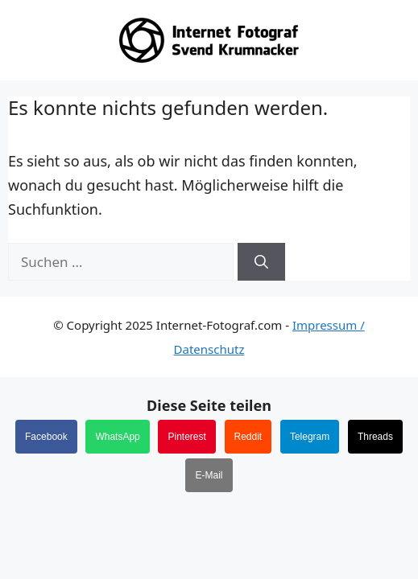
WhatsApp (117, 436)
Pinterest (186, 436)
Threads (375, 436)
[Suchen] (261, 262)
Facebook (46, 436)
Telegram (309, 436)
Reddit (248, 436)
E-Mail (208, 475)
